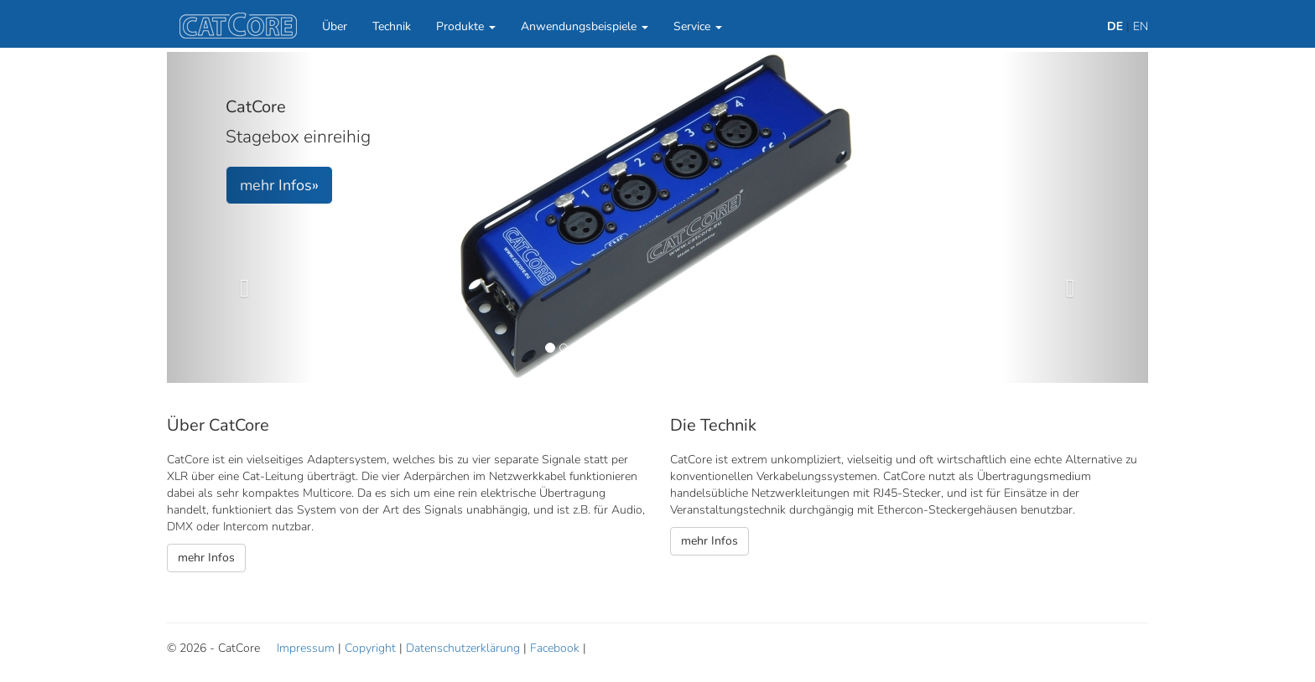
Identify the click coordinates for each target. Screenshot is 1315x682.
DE (1115, 26)
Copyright (370, 648)
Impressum (306, 648)
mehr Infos (206, 558)
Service (697, 26)
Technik (391, 26)
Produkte (466, 26)
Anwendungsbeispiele (584, 26)
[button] (240, 217)
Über (334, 26)
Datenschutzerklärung (463, 648)
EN (1140, 26)
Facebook (555, 648)
